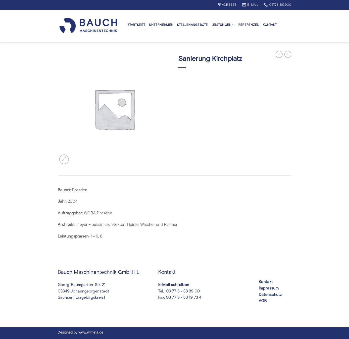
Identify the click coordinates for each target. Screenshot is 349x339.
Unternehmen (161, 25)
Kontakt (270, 25)
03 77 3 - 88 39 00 (182, 291)
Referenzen (248, 25)
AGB (263, 301)
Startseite (136, 25)
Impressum (269, 288)
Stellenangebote (192, 25)
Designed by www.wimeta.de (80, 332)
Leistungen (223, 24)
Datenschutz (270, 295)
